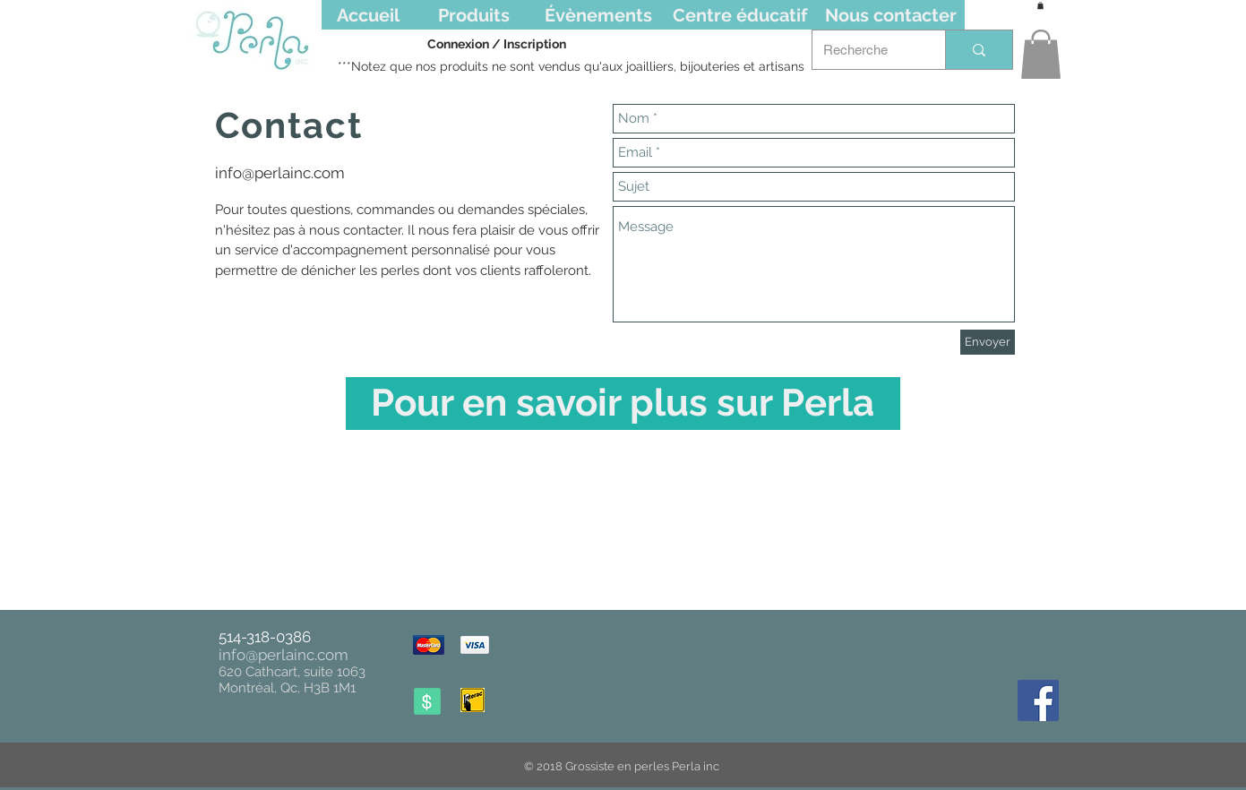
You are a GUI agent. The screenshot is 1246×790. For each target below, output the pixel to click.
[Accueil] (368, 15)
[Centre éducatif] (740, 15)
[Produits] (474, 15)
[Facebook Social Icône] (1038, 700)
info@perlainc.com (280, 173)
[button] (1040, 54)
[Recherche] (865, 49)
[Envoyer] (987, 342)
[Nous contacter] (891, 15)
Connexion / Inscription (496, 44)
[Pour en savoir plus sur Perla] (623, 403)
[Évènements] (598, 15)
